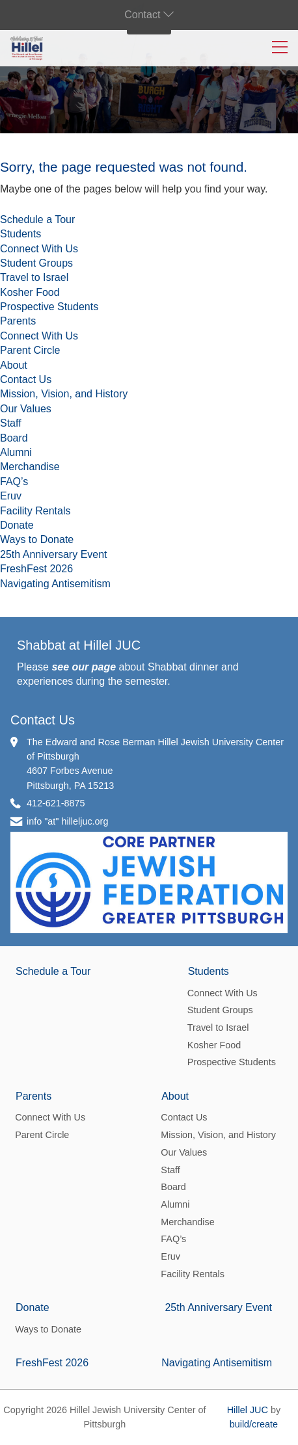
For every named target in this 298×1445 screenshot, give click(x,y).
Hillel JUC (247, 1410)
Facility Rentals (35, 510)
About (13, 365)
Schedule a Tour (37, 219)
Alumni (16, 452)
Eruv (10, 495)
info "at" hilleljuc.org (67, 821)
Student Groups (36, 263)
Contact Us (25, 379)
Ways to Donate (37, 539)
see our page (83, 666)
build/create (254, 1424)
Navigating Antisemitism (55, 583)
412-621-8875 (56, 803)
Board (14, 438)
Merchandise (30, 466)
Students (20, 233)
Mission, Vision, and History (64, 393)
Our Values (25, 408)
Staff (10, 423)
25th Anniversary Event (53, 554)
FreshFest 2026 (36, 568)
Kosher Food (30, 292)
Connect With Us (39, 248)
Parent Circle (30, 350)
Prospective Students (49, 306)
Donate (17, 525)
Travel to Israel (34, 277)
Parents (18, 320)
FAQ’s (14, 481)
